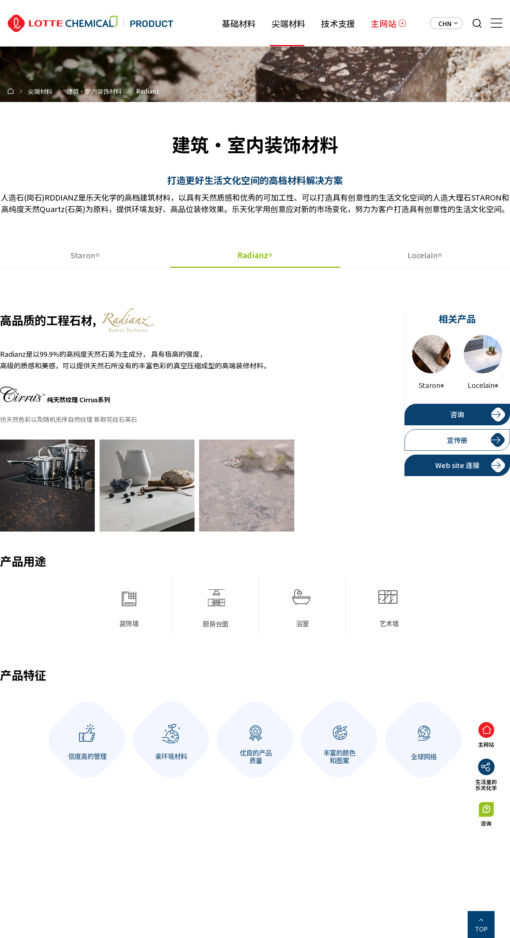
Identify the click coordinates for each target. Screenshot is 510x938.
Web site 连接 (457, 465)
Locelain (425, 255)
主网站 (383, 23)
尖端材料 (289, 23)
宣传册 (457, 440)
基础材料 (239, 23)
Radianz (254, 255)
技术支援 (338, 23)
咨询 (457, 414)
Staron (85, 255)
